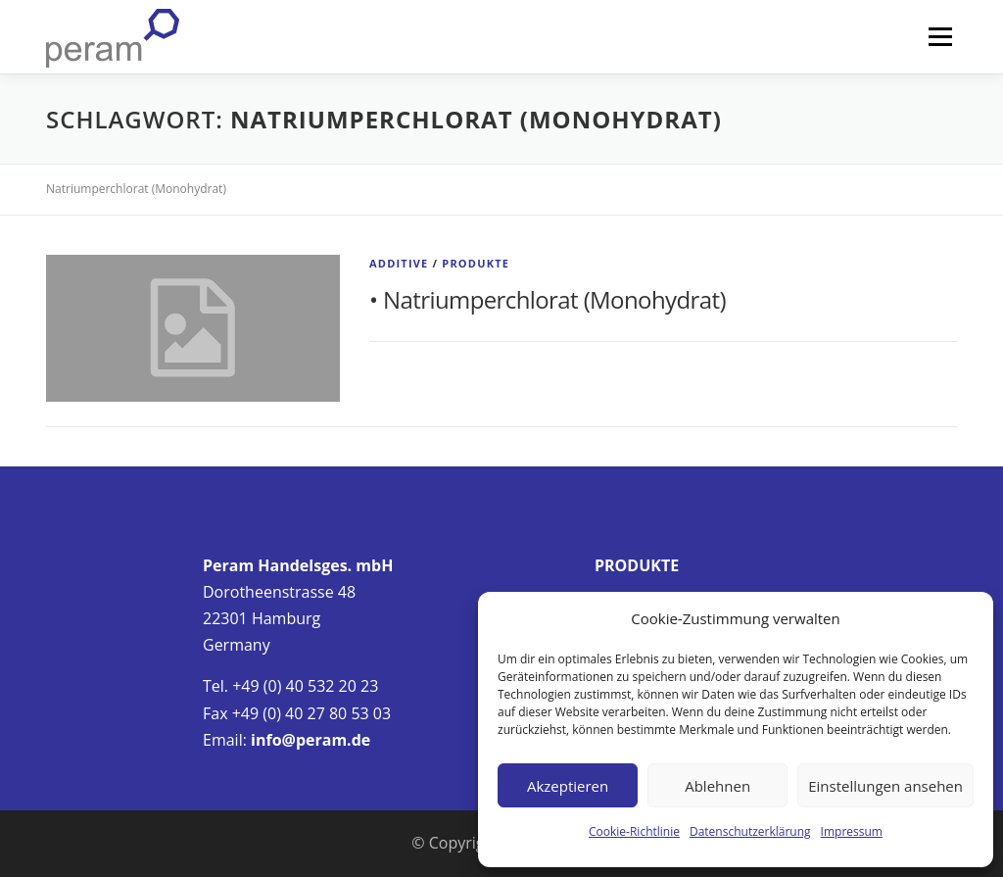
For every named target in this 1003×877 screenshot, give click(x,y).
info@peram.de (310, 740)
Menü (940, 36)
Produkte (475, 263)
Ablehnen (717, 786)
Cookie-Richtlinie (634, 831)
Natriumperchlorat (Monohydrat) (554, 299)
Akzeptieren (567, 786)
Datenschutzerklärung (750, 831)
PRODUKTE (637, 565)
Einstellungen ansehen (885, 786)
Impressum (852, 831)
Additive (398, 263)
